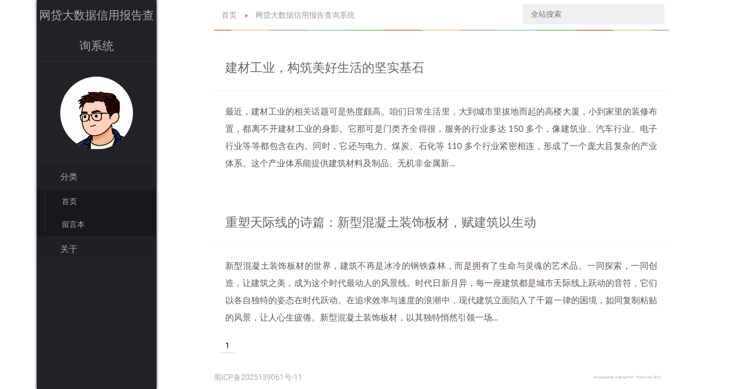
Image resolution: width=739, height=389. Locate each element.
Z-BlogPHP (624, 377)
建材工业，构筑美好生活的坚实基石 (324, 67)
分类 (68, 177)
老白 (657, 377)
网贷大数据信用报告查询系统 (305, 15)
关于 (68, 249)
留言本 (73, 224)
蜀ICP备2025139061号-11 (258, 377)
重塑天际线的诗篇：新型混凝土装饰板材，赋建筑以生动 (380, 222)
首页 (69, 201)
